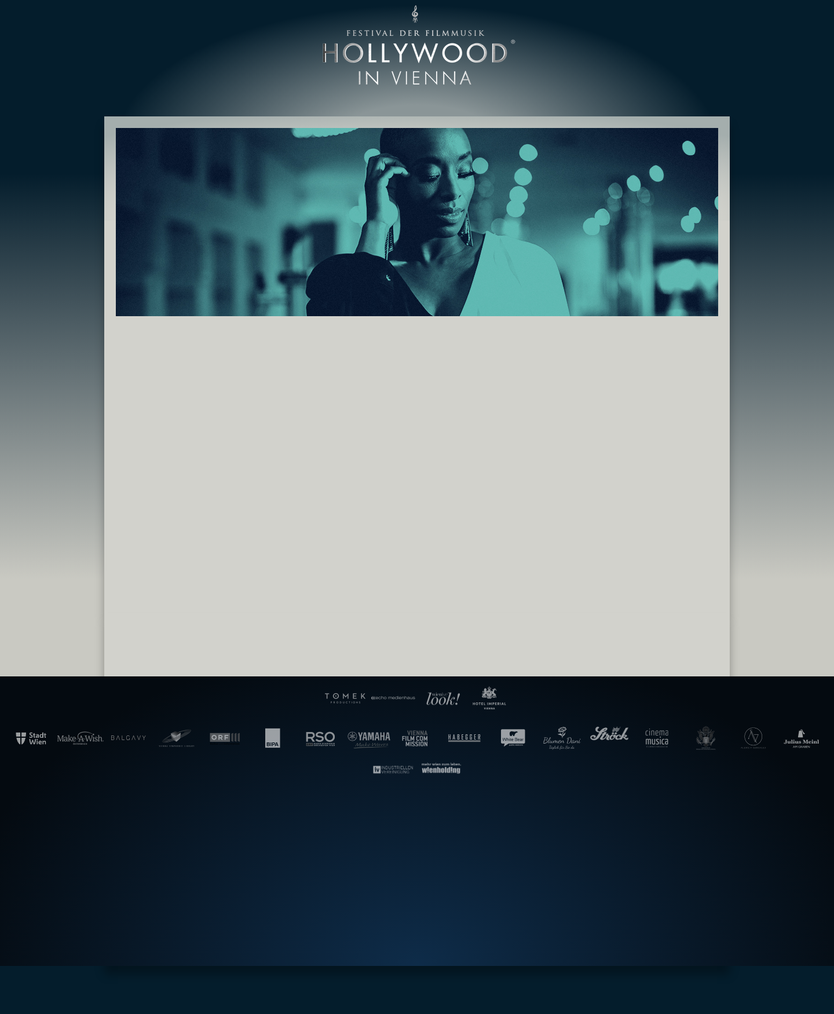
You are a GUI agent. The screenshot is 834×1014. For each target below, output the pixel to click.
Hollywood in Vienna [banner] (417, 45)
